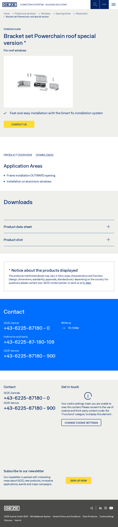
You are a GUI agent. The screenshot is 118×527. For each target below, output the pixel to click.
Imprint (17, 520)
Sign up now (78, 480)
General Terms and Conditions (67, 516)
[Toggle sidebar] (104, 4)
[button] (91, 508)
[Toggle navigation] (113, 4)
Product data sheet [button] (57, 227)
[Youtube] (111, 508)
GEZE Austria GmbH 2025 (16, 516)
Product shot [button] (57, 240)
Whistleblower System (40, 516)
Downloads (44, 155)
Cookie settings (107, 516)
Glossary (8, 520)
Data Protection (90, 516)
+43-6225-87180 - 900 (29, 355)
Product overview (18, 155)
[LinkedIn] (100, 508)
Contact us (19, 124)
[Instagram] (105, 508)
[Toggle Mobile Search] (95, 4)
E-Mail (87, 282)
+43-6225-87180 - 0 (27, 328)
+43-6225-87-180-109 (29, 342)
